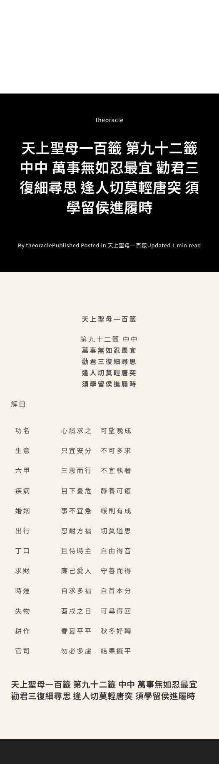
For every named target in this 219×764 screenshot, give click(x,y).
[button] (109, 81)
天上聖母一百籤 (127, 245)
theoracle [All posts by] (109, 120)
